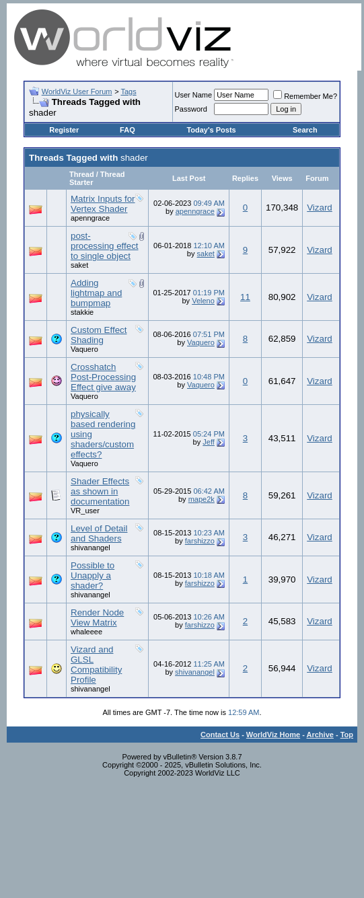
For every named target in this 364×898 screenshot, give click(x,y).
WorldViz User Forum (77, 91)
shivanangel (90, 548)
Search (305, 130)
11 (245, 297)
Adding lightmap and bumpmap (96, 293)
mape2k (201, 499)
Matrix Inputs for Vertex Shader (103, 204)
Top (346, 735)
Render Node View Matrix (97, 617)
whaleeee (86, 632)
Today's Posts (210, 130)
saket (79, 265)
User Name (194, 95)
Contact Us (220, 735)
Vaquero (84, 349)
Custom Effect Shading (98, 335)
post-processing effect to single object (105, 246)
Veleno (203, 301)
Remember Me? (305, 96)
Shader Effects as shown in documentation (100, 491)
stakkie (82, 312)
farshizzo (200, 541)
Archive (320, 735)
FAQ (127, 130)
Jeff (209, 442)
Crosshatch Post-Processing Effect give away (103, 377)
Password (191, 109)
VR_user (85, 511)
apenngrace (90, 218)
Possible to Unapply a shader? (92, 575)
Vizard (319, 207)
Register (64, 130)
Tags (128, 91)
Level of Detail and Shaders (99, 533)
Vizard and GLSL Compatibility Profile (96, 664)
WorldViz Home (273, 735)
